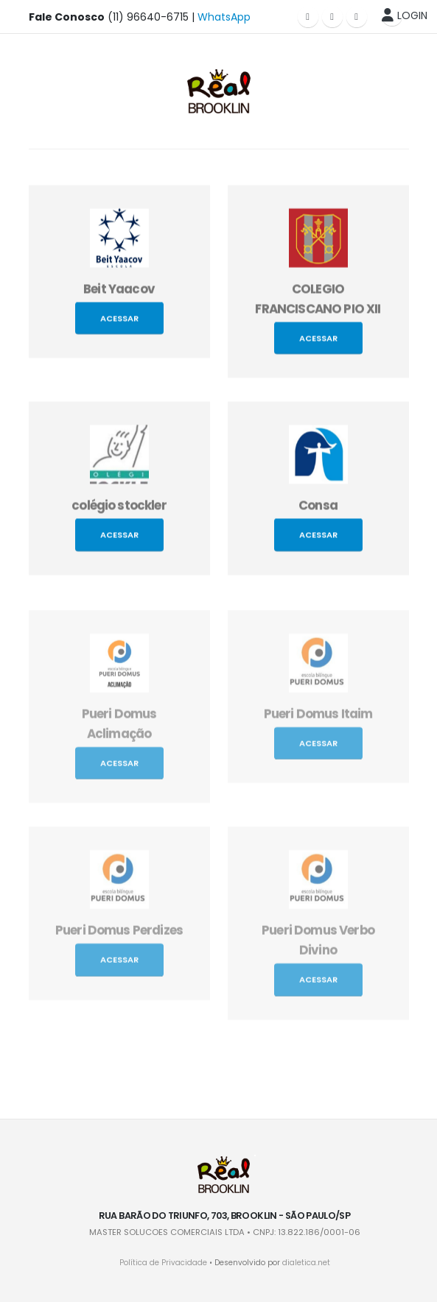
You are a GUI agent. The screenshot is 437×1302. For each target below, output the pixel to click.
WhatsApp (224, 17)
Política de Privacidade (163, 1262)
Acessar (119, 322)
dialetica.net (306, 1262)
